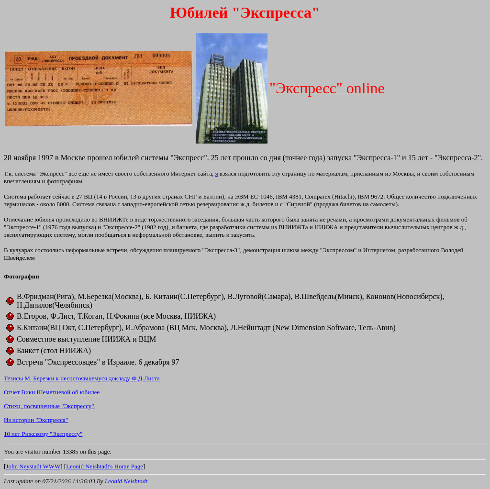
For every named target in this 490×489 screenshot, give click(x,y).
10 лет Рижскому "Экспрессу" (43, 433)
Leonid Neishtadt (126, 481)
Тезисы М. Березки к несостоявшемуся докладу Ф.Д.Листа (82, 378)
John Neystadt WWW (33, 466)
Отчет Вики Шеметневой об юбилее (52, 392)
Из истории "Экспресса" (36, 419)
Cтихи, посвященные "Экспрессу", (50, 406)
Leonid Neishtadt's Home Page (104, 466)
